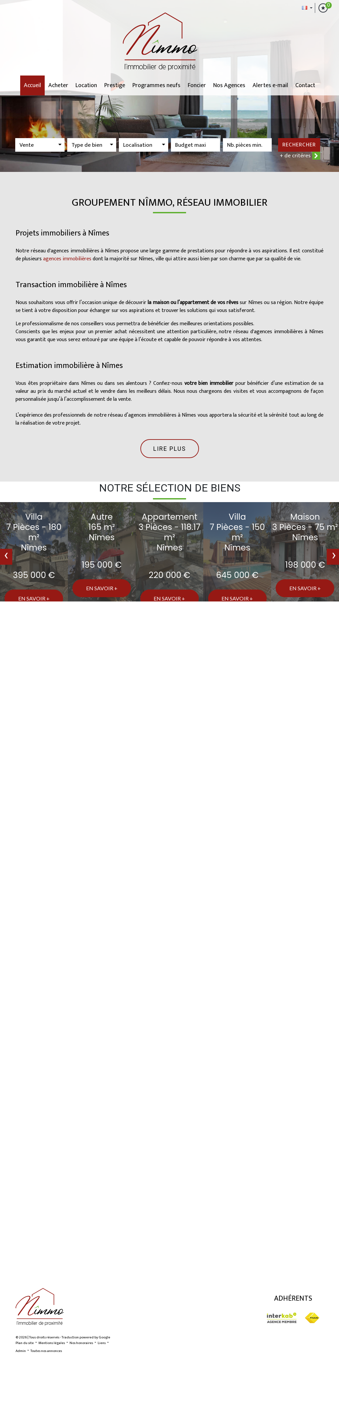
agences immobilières (67, 258)
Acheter (58, 85)
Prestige (114, 85)
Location (86, 85)
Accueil (32, 85)
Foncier (197, 85)
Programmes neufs (156, 85)
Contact (305, 85)
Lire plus (169, 448)
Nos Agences (229, 85)
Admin (21, 1351)
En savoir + (34, 598)
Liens (102, 1343)
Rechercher (299, 144)
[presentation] (6, 557)
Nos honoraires (81, 1343)
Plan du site (25, 1343)
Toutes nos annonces (46, 1351)
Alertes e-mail (270, 85)
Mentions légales (51, 1343)
